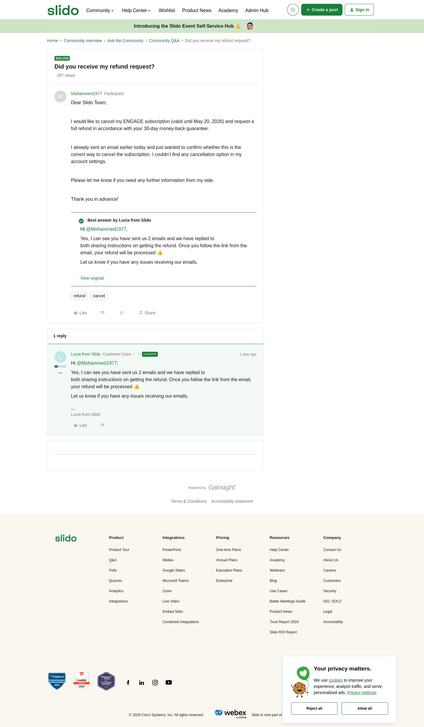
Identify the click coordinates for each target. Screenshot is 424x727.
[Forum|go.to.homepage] (63, 10)
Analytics (116, 591)
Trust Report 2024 (284, 622)
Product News (196, 10)
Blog (273, 581)
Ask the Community (125, 40)
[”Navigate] (66, 539)
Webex (168, 560)
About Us (330, 560)
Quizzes (115, 581)
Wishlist (167, 10)
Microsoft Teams (176, 581)
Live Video (171, 601)
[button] (322, 10)
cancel (99, 295)
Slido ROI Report (283, 632)
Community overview (83, 40)
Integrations (118, 601)
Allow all (364, 708)
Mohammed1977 (86, 93)
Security (329, 591)
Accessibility (333, 622)
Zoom (167, 591)
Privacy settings (361, 692)
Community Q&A (164, 40)
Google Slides (174, 570)
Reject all (314, 708)
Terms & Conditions (189, 501)
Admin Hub (257, 10)
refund (79, 295)
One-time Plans (228, 550)
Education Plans (229, 570)
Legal (327, 612)
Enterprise (224, 581)
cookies (336, 680)
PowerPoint (172, 550)
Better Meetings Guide (288, 601)
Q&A (113, 560)
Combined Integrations (181, 622)
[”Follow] (128, 685)
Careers (329, 570)
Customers (332, 581)
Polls (113, 570)
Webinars (277, 570)
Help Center (279, 550)
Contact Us (332, 550)
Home (52, 40)
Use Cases (278, 591)
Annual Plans (226, 560)
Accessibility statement (232, 501)
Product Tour (119, 550)
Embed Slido (173, 612)
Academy (228, 10)
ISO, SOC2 (332, 601)
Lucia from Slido (85, 354)
